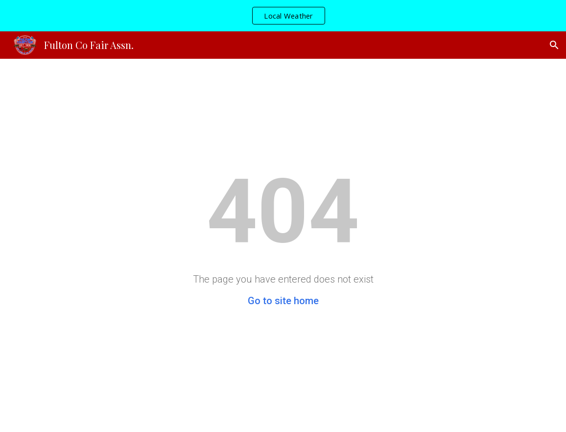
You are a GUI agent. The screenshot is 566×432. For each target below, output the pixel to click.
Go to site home (283, 301)
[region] (283, 15)
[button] (554, 45)
